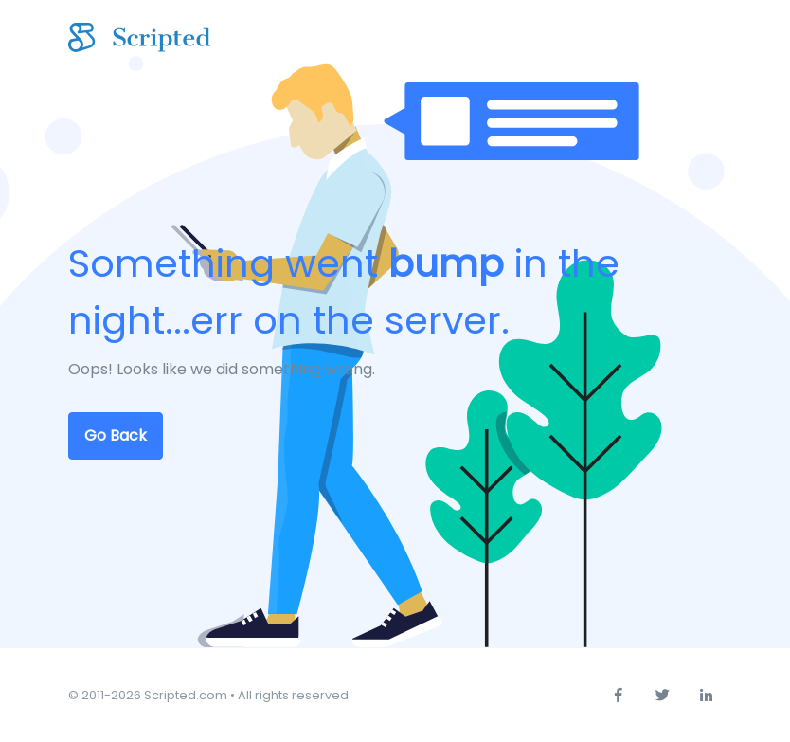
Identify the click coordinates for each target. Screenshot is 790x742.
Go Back (115, 435)
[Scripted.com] (139, 38)
